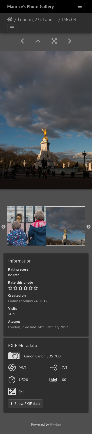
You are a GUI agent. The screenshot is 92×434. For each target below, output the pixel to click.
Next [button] (88, 227)
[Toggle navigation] (80, 6)
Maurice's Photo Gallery (30, 6)
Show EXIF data (25, 403)
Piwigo (55, 424)
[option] (26, 226)
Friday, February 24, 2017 (28, 301)
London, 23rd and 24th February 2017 (37, 20)
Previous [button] (3, 227)
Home (10, 19)
